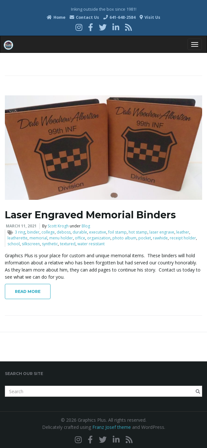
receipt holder (183, 238)
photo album (124, 238)
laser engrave (161, 232)
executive (97, 232)
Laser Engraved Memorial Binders (90, 215)
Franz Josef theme (111, 427)
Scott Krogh (58, 226)
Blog (86, 226)
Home (56, 17)
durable (80, 232)
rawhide (160, 238)
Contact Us (84, 17)
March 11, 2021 (21, 226)
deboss (64, 232)
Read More (27, 291)
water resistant (91, 244)
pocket (144, 238)
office (80, 238)
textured (67, 244)
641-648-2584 (119, 17)
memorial (38, 238)
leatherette (17, 238)
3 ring (20, 232)
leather (182, 232)
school (13, 244)
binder (33, 232)
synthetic (50, 244)
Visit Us (150, 17)
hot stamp (138, 232)
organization (98, 238)
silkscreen (31, 244)
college (48, 232)
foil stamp (117, 232)
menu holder (61, 238)
